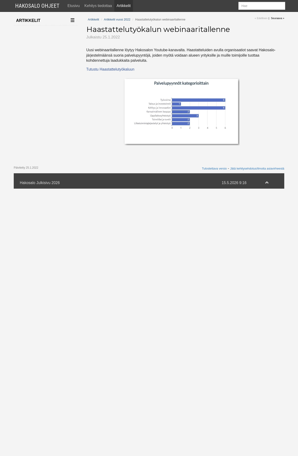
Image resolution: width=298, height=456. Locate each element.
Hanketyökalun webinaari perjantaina (40, 118)
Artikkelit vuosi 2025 (34, 39)
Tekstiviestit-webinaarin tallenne (42, 378)
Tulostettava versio (214, 435)
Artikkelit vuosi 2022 (34, 67)
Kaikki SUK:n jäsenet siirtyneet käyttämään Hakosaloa (40, 164)
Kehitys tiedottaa (98, 6)
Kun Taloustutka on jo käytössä (41, 132)
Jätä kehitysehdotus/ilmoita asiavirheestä (257, 435)
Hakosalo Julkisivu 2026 (40, 450)
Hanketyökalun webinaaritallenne (37, 201)
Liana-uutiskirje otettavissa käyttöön (39, 265)
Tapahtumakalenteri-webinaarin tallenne (40, 348)
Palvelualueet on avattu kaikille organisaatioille (37, 218)
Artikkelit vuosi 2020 (34, 419)
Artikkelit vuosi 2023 (34, 58)
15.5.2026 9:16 (234, 450)
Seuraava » (277, 18)
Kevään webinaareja (40, 106)
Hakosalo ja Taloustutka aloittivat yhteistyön (40, 184)
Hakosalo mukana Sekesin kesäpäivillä (40, 147)
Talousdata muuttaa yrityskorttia (39, 94)
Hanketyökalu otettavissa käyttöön (39, 250)
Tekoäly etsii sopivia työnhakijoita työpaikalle (39, 331)
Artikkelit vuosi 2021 (34, 410)
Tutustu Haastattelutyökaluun (110, 69)
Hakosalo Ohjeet (37, 6)
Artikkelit (124, 6)
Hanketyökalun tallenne (35, 314)
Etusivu (74, 6)
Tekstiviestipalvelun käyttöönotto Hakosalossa (39, 395)
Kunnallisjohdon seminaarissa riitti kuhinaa (37, 297)
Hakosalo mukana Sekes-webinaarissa (39, 363)
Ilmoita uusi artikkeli (34, 30)
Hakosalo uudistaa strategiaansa (38, 279)
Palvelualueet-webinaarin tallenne (39, 236)
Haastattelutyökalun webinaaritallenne (40, 79)
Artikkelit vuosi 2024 (34, 49)
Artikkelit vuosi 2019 (34, 428)
